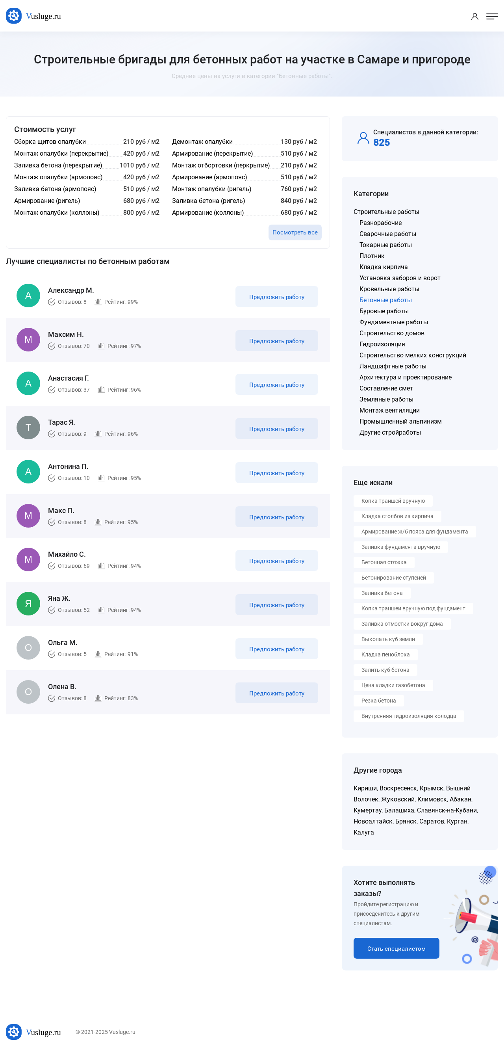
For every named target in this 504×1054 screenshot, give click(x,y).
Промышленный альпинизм (400, 421)
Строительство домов (391, 333)
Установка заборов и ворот (400, 278)
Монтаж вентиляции (389, 410)
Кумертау (368, 810)
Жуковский (398, 799)
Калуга (364, 832)
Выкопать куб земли (388, 639)
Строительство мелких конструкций (412, 355)
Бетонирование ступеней (393, 577)
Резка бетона (378, 700)
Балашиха (399, 810)
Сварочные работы (387, 234)
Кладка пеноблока (385, 654)
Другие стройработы (390, 432)
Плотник (372, 256)
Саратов (431, 821)
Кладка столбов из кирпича (397, 516)
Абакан (460, 799)
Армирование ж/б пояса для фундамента (414, 531)
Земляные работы (386, 399)
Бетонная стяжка (384, 562)
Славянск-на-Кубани (447, 810)
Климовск (432, 799)
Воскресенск (398, 788)
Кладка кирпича (383, 267)
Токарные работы (385, 245)
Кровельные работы (389, 289)
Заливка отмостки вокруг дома (402, 624)
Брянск (406, 821)
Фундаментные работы (393, 322)
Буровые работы (384, 311)
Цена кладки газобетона (393, 685)
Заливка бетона (382, 593)
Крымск (431, 788)
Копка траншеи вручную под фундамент (413, 608)
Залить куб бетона (385, 670)
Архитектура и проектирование (405, 377)
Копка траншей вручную (393, 501)
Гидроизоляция (382, 344)
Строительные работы (386, 212)
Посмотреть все (295, 232)
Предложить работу (276, 297)
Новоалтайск (373, 821)
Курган (457, 821)
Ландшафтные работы (392, 366)
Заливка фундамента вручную (400, 547)
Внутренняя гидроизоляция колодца (408, 716)
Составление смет (386, 388)
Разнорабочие (380, 223)
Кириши (365, 788)
